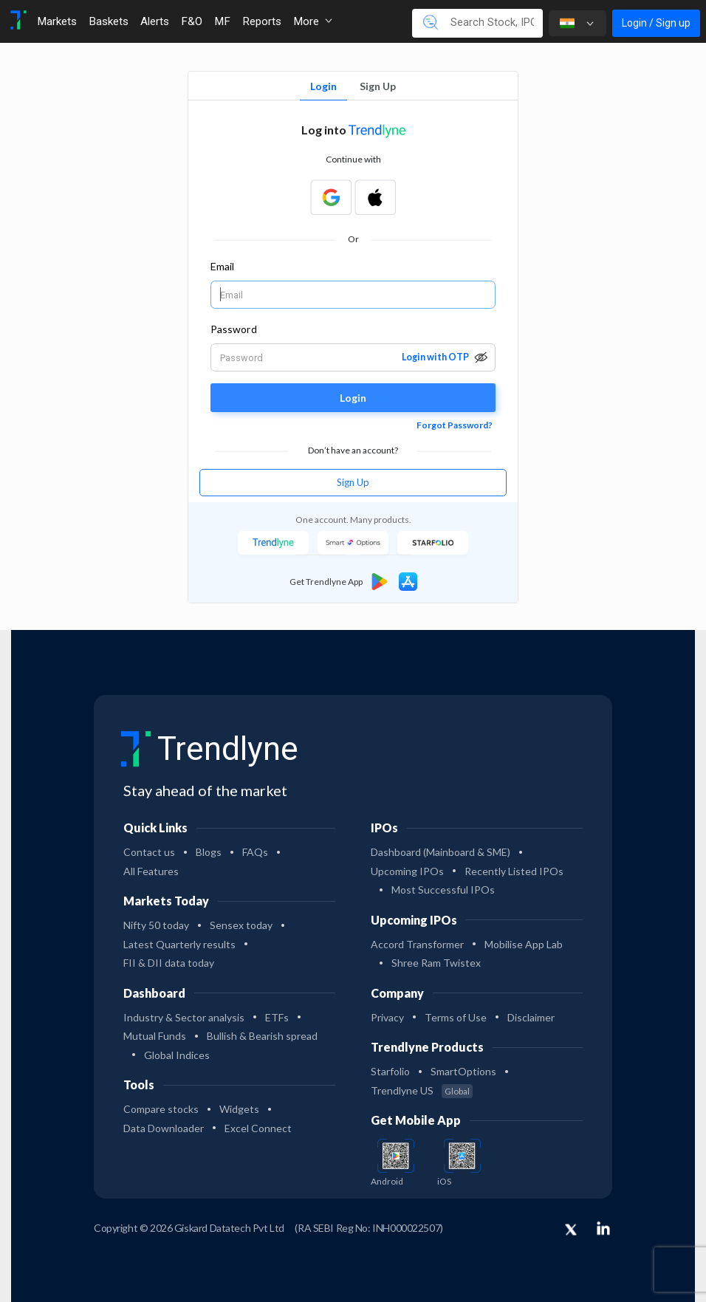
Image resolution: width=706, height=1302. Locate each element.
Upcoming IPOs (407, 871)
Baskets (108, 21)
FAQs (255, 852)
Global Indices (177, 1055)
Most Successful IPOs (443, 889)
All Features (151, 871)
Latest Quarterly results (179, 944)
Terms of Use (456, 1017)
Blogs (209, 852)
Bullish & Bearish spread (262, 1035)
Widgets (239, 1109)
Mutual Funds (154, 1035)
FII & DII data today (168, 962)
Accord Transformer (417, 944)
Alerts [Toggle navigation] (154, 21)
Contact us (149, 852)
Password (233, 329)
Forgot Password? (455, 425)
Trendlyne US (422, 1090)
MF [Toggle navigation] (222, 21)
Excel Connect (258, 1128)
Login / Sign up (656, 23)
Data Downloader (163, 1128)
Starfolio (390, 1071)
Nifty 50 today (156, 925)
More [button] (312, 21)
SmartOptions (463, 1071)
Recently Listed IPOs (514, 871)
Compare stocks (161, 1109)
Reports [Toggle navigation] (261, 21)
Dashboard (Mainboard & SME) (440, 852)
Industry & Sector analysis (183, 1017)
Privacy (387, 1017)
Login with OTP (435, 357)
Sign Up (378, 86)
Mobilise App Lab (523, 944)
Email (222, 266)
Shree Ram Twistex (436, 962)
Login (323, 86)
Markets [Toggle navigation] (57, 21)
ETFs (277, 1017)
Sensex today (241, 925)
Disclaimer (531, 1017)
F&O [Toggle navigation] (191, 21)
